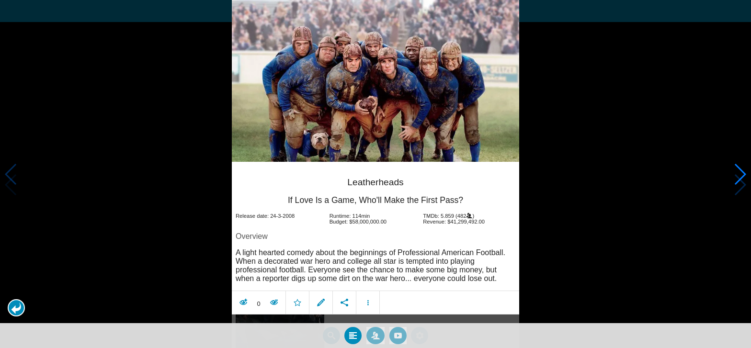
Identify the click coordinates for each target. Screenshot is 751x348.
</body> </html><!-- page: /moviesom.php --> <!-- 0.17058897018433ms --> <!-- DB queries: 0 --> (375, 174)
